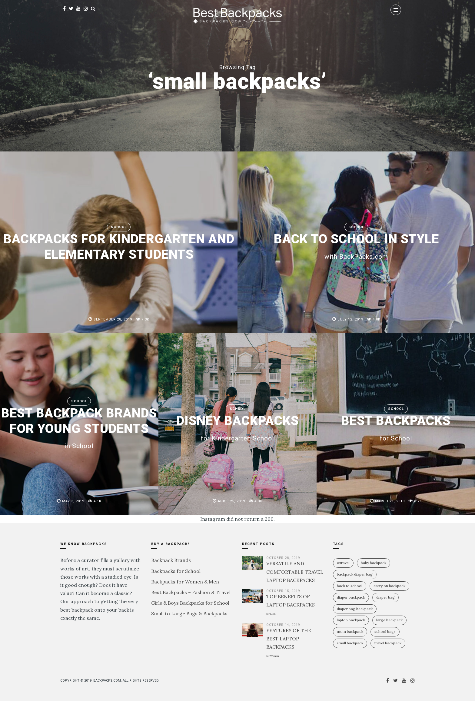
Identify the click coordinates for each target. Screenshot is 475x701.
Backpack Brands (171, 560)
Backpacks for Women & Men (185, 582)
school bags (385, 631)
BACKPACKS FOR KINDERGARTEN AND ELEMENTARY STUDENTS (118, 246)
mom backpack (350, 631)
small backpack (350, 643)
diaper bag (385, 597)
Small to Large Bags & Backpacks (189, 613)
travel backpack (387, 643)
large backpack (389, 620)
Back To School (349, 585)
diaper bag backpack (355, 608)
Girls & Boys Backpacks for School (190, 603)
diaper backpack (351, 597)
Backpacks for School (176, 571)
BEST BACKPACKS (396, 427)
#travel (343, 562)
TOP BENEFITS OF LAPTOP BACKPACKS (290, 604)
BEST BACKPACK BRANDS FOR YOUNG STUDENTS (79, 428)
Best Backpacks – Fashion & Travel (191, 592)
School (119, 227)
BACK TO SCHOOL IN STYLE (356, 245)
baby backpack (373, 562)
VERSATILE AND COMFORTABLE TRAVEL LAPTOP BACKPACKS (294, 571)
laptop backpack (351, 620)
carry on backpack (389, 585)
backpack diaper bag (355, 574)
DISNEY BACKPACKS (237, 427)
